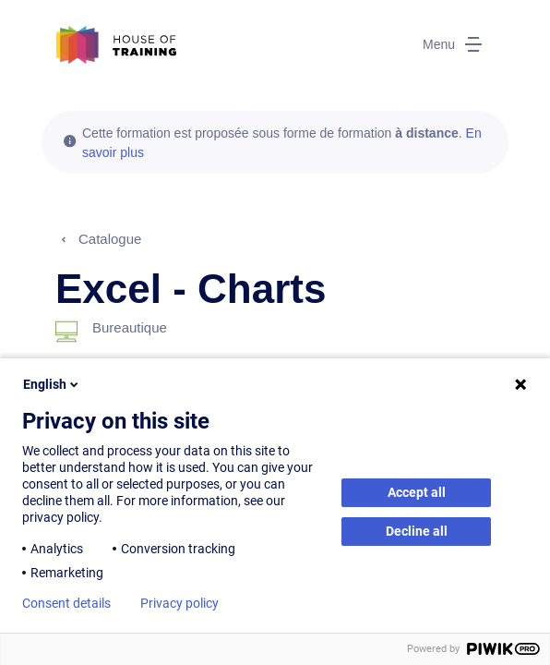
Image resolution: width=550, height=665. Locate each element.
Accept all (417, 492)
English (52, 384)
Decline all (417, 531)
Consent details (66, 603)
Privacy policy (179, 603)
